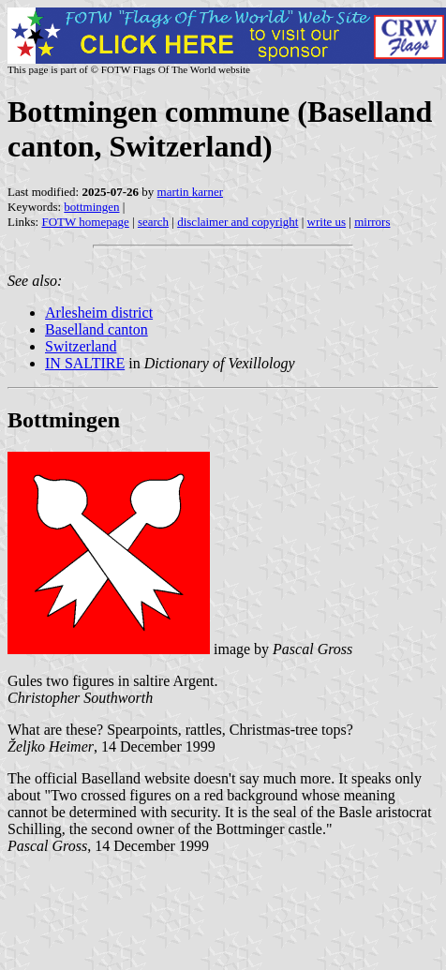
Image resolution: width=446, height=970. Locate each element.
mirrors (372, 222)
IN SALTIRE (85, 363)
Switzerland (80, 346)
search (153, 222)
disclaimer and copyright (237, 222)
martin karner (190, 192)
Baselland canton (96, 329)
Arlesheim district (99, 313)
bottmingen (91, 207)
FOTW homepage (84, 222)
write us (327, 222)
